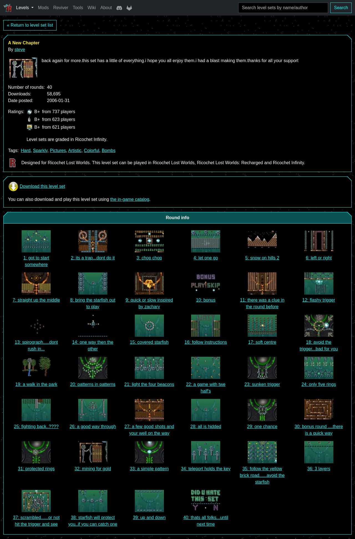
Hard (26, 150)
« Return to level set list (30, 25)
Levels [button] (23, 7)
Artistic (75, 150)
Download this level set (36, 186)
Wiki (92, 7)
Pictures (58, 150)
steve (19, 49)
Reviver (60, 7)
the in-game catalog (129, 199)
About (106, 7)
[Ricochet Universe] (7, 7)
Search (341, 7)
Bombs (109, 150)
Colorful (91, 150)
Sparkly (40, 150)
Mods (43, 7)
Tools (78, 7)
